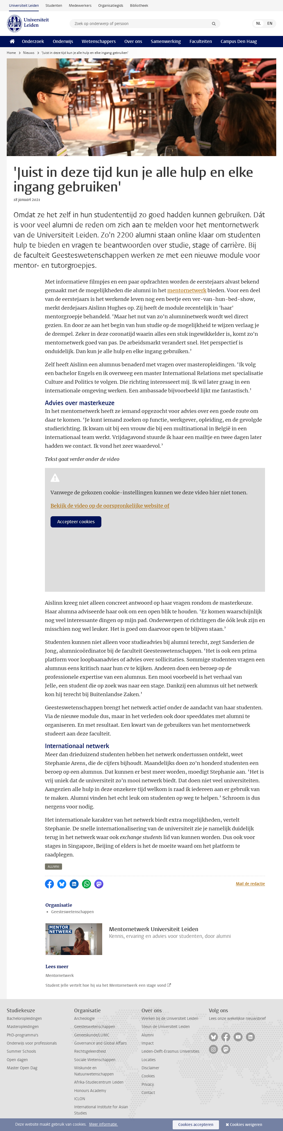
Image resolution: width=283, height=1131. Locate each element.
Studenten (53, 5)
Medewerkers (80, 5)
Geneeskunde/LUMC (91, 1035)
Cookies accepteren (195, 1124)
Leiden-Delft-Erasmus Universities (170, 1051)
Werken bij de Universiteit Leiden (170, 1018)
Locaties (149, 1060)
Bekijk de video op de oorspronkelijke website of (110, 505)
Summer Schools (21, 1051)
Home (11, 53)
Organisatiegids (110, 5)
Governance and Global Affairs (100, 1043)
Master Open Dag (22, 1068)
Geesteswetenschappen (72, 912)
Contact (148, 1092)
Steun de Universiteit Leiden (166, 1026)
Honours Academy (90, 1090)
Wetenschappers (99, 41)
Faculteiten (201, 41)
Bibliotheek (139, 5)
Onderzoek (33, 41)
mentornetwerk (186, 290)
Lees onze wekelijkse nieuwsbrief (237, 1018)
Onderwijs (63, 41)
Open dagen (17, 1060)
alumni (53, 867)
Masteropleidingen (23, 1026)
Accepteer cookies (76, 522)
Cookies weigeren (246, 1124)
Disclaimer (150, 1068)
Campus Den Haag (239, 41)
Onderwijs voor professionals (32, 1043)
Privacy (148, 1084)
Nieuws (28, 53)
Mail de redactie (250, 883)
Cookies (148, 1076)
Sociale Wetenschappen (94, 1060)
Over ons (133, 41)
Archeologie (84, 1018)
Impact (148, 1043)
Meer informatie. (103, 1124)
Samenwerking (166, 41)
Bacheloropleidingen (24, 1018)
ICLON (79, 1099)
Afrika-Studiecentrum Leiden (99, 1082)
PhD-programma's (22, 1035)
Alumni (148, 1035)
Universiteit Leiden (24, 5)
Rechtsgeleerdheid (90, 1051)
